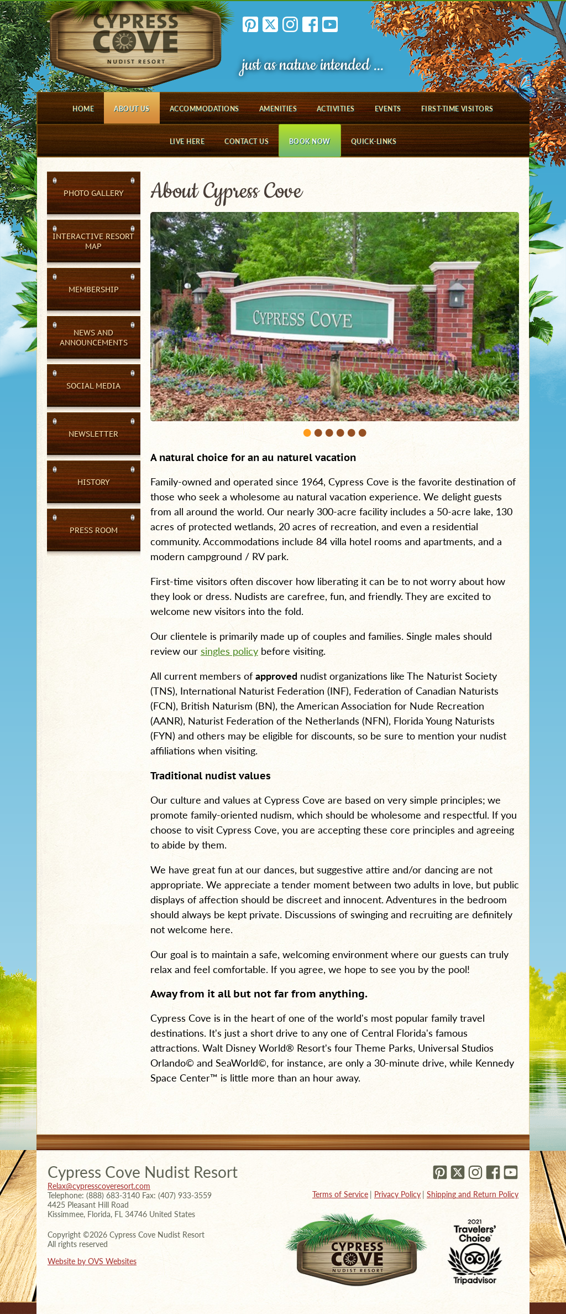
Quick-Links (373, 141)
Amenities (278, 109)
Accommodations (204, 109)
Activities (336, 109)
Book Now (310, 141)
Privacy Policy (397, 1194)
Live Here (187, 141)
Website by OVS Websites (92, 1261)
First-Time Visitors (457, 109)
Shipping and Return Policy (472, 1194)
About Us (132, 109)
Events (388, 109)
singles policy (229, 651)
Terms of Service (340, 1194)
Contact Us (246, 141)
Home (83, 109)
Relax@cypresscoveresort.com (99, 1186)
